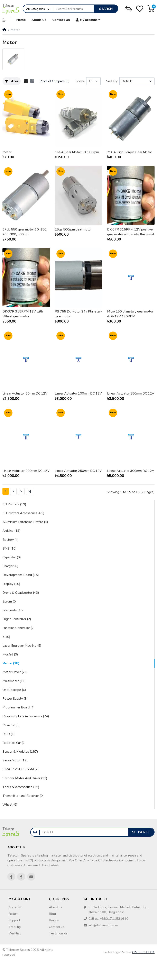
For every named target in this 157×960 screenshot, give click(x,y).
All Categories (35, 9)
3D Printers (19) (14, 504)
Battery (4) (10, 539)
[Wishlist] (139, 8)
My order (15, 907)
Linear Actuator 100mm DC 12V (78, 393)
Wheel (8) (9, 804)
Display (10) (11, 584)
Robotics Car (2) (14, 743)
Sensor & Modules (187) (20, 751)
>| (29, 491)
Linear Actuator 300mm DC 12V (130, 471)
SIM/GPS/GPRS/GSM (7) (20, 769)
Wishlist (15, 933)
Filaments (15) (13, 610)
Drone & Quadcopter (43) (20, 592)
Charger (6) (10, 566)
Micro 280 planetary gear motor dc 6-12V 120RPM (130, 314)
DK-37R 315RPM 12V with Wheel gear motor (22, 314)
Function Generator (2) (18, 628)
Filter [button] (11, 81)
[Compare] (128, 8)
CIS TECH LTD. (143, 952)
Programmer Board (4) (18, 707)
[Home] (4, 30)
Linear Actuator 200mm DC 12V (25, 471)
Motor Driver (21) (15, 672)
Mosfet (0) (10, 654)
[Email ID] (84, 832)
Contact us (56, 927)
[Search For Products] (73, 8)
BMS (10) (9, 548)
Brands (54, 920)
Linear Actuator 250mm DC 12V (78, 471)
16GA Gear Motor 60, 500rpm (77, 152)
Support (14, 920)
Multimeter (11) (14, 681)
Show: (80, 81)
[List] (32, 81)
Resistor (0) (11, 725)
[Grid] (26, 81)
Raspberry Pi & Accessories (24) (25, 716)
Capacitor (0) (11, 557)
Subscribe (141, 832)
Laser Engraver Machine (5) (21, 645)
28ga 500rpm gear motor (73, 229)
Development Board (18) (20, 575)
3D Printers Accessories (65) (23, 513)
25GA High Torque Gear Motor (129, 152)
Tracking (15, 927)
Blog (52, 914)
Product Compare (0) (55, 81)
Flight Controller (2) (16, 619)
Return (13, 914)
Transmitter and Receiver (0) (23, 796)
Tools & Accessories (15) (20, 787)
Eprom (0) (9, 601)
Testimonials (58, 933)
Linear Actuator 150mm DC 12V (130, 393)
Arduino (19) (11, 530)
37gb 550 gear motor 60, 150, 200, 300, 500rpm (24, 232)
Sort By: (112, 81)
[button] (151, 8)
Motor (6, 152)
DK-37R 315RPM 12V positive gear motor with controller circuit (130, 232)
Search (106, 9)
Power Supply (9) (15, 698)
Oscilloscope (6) (14, 690)
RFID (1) (8, 734)
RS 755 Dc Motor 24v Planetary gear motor (78, 314)
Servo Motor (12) (15, 760)
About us (55, 907)
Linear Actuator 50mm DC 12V (24, 393)
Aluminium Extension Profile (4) (25, 522)
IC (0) (6, 637)
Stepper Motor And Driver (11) (24, 778)
